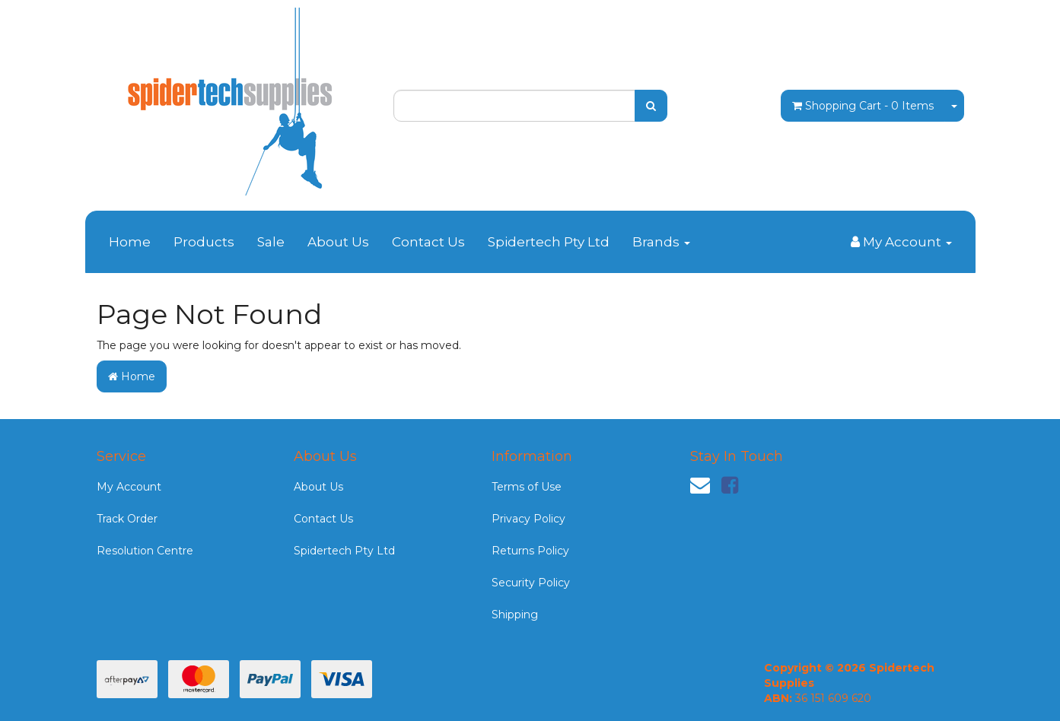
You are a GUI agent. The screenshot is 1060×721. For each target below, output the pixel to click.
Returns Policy (530, 550)
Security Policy (531, 582)
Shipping (515, 614)
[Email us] (700, 485)
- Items (863, 106)
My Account (129, 487)
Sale (271, 241)
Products (203, 241)
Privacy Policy (528, 519)
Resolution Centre (145, 550)
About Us (338, 241)
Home (130, 241)
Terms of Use (527, 487)
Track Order (127, 519)
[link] (729, 485)
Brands (661, 241)
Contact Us (428, 241)
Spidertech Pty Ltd (549, 241)
